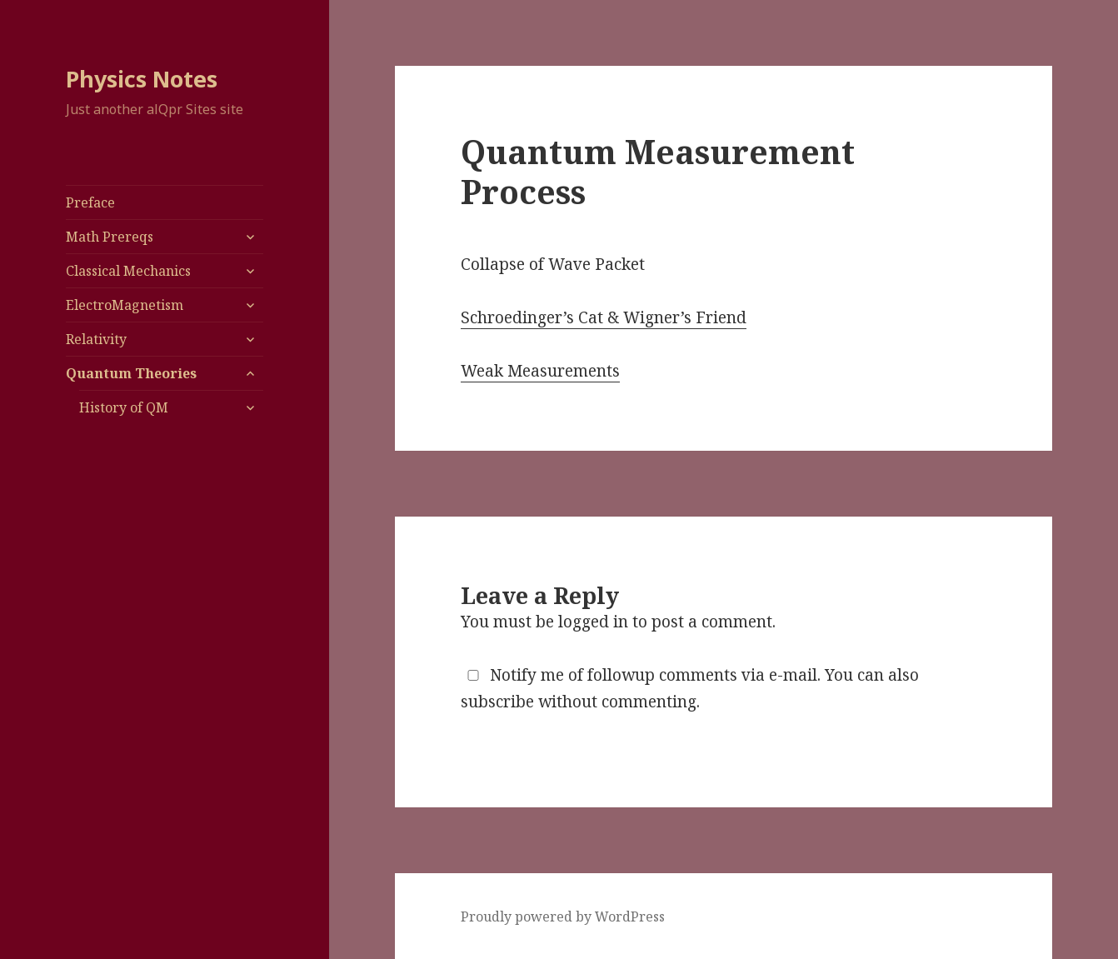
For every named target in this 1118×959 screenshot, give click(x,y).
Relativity (96, 339)
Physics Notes (141, 78)
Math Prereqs (109, 236)
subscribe (497, 701)
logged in (593, 621)
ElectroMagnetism (124, 305)
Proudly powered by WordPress (563, 916)
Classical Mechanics (128, 271)
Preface (90, 202)
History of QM (123, 407)
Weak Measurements (540, 371)
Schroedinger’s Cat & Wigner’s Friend (603, 317)
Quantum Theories (131, 373)
